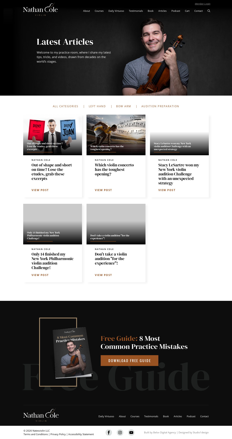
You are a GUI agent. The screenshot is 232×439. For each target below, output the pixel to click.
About (86, 10)
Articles (162, 10)
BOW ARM (123, 106)
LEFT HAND (97, 106)
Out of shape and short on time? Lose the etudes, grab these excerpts (52, 172)
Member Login (202, 3)
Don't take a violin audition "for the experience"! (111, 258)
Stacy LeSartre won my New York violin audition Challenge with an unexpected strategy (178, 174)
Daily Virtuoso (116, 10)
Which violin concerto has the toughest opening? (114, 169)
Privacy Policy (58, 434)
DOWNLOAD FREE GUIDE (129, 360)
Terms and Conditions (36, 434)
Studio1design (201, 432)
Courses (99, 10)
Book (151, 10)
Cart (187, 10)
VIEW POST (40, 190)
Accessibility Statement (81, 434)
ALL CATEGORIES (65, 106)
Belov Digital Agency (164, 432)
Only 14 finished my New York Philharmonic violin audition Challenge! (52, 261)
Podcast (175, 10)
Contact (198, 10)
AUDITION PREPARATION (160, 106)
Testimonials (136, 10)
